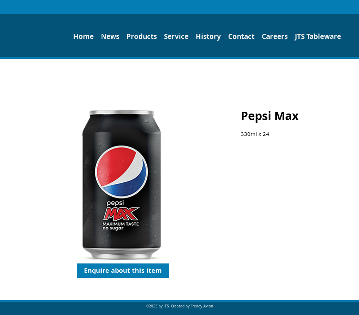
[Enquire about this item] (123, 270)
